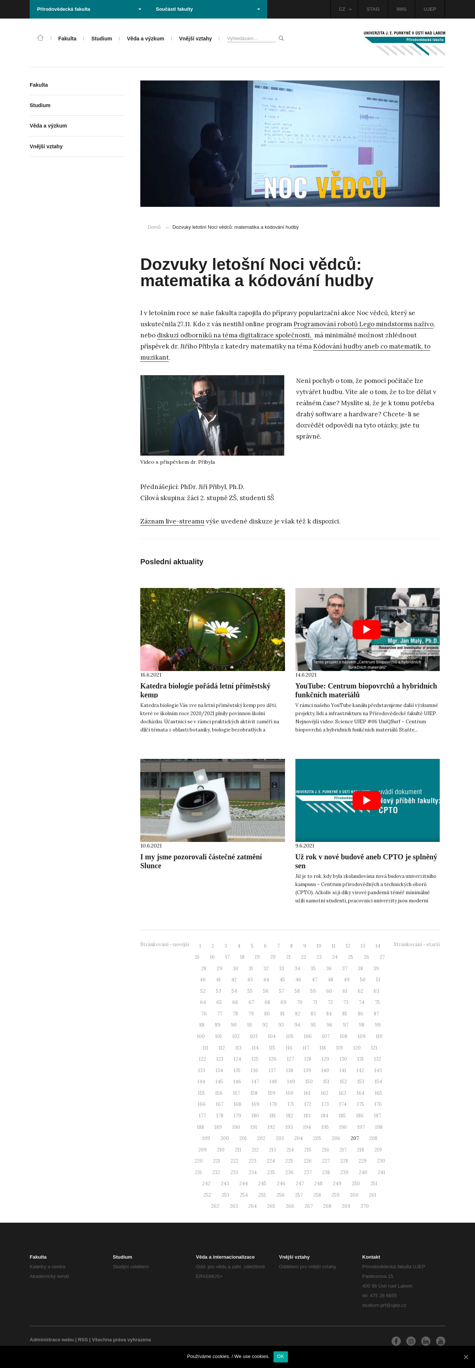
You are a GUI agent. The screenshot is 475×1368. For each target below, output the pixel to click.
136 (254, 1070)
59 (313, 991)
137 (272, 1070)
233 (234, 1172)
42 (234, 980)
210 (221, 1150)
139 (307, 1070)
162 (324, 1093)
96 (329, 1025)
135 (236, 1070)
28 (203, 968)
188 (200, 1127)
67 (251, 1002)
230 (381, 1161)
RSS (83, 1339)
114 (255, 1048)
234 (253, 1172)
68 (267, 1002)
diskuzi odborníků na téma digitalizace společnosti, (235, 335)
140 (325, 1070)
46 (298, 980)
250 (356, 1183)
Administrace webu (52, 1339)
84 (329, 1014)
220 (198, 1161)
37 (344, 968)
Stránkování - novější (164, 944)
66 (235, 1002)
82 (297, 1014)
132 (377, 1059)
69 (283, 1002)
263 (234, 1206)
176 (378, 1104)
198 (379, 1127)
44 (266, 980)
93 (281, 1025)
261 (372, 1195)
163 (342, 1093)
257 (299, 1195)
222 (234, 1161)
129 (325, 1059)
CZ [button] (345, 9)
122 (202, 1059)
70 (299, 1002)
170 (273, 1104)
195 (325, 1127)
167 (219, 1104)
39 (376, 968)
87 (376, 1014)
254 (244, 1195)
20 (273, 957)
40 (203, 980)
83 (313, 1014)
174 (343, 1104)
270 (365, 1206)
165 (378, 1093)
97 (345, 1025)
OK (280, 1356)
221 (216, 1161)
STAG (373, 9)
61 (345, 991)
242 (206, 1183)
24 (335, 957)
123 (219, 1059)
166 (202, 1104)
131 (360, 1059)
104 (272, 1036)
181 (272, 1116)
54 (234, 991)
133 (201, 1070)
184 (324, 1116)
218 (360, 1150)
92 (265, 1025)
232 (216, 1172)
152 (343, 1081)
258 (317, 1195)
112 (222, 1048)
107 (326, 1036)
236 (289, 1172)
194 (307, 1127)
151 (326, 1081)
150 (309, 1081)
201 (243, 1138)
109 (362, 1036)
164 (360, 1093)
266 (290, 1206)
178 (219, 1116)
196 (343, 1127)
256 (280, 1195)
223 (252, 1161)
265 (271, 1206)
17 (227, 957)
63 (376, 991)
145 (219, 1081)
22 (303, 957)
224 (271, 1161)
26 (366, 957)
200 (224, 1138)
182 (289, 1116)
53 (218, 991)
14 (378, 946)
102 (236, 1036)
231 (198, 1172)
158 (254, 1093)
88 (201, 1025)
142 (360, 1070)
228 (344, 1161)
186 (360, 1116)
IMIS (402, 9)
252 (207, 1195)
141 (343, 1070)
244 (243, 1183)
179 (237, 1116)
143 (378, 1070)
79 (251, 1014)
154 (378, 1081)
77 (219, 1014)
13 (363, 946)
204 (298, 1138)
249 (337, 1183)
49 (347, 980)
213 (272, 1150)
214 (290, 1150)
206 (336, 1138)
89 (217, 1025)
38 (360, 968)
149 (291, 1081)
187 (377, 1116)
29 (219, 968)
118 (323, 1048)
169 (255, 1104)
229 (362, 1161)
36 (329, 968)
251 (373, 1183)
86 (360, 1014)
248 (318, 1183)
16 (212, 957)
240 (363, 1172)
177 (202, 1116)
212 (255, 1150)
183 (307, 1116)
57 (281, 991)
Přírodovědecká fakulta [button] (89, 9)
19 (257, 957)
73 (345, 1002)
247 (300, 1183)
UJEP (430, 9)
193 (289, 1127)
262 (215, 1206)
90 (234, 1025)
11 (333, 946)
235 (271, 1172)
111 (205, 1048)
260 (354, 1195)
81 (282, 1014)
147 (255, 1081)
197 (361, 1127)
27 (382, 957)
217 (343, 1150)
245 (262, 1183)
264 (252, 1206)
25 (350, 957)
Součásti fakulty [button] (208, 9)
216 (325, 1150)
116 (289, 1048)
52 (203, 991)
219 (378, 1150)
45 (282, 980)
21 (288, 957)
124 (237, 1059)
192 (271, 1127)
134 (219, 1070)
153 (360, 1081)
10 (319, 946)
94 (297, 1025)
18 (242, 957)
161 (307, 1093)
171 (291, 1104)
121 (374, 1048)
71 (315, 1002)
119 (339, 1048)
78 (235, 1014)
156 (219, 1093)
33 (281, 968)
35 (313, 968)
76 (204, 1014)
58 (297, 991)
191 (253, 1127)
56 (266, 991)
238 (326, 1172)
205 (317, 1138)
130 (343, 1059)
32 (266, 968)
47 (314, 980)
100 (201, 1036)
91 (249, 1025)
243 (225, 1183)
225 (289, 1161)
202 (261, 1138)
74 (361, 1002)
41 (218, 980)
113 (238, 1048)
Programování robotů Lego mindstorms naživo (363, 324)
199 (206, 1138)
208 (373, 1138)
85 (344, 1014)
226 (308, 1161)
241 (381, 1172)
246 (281, 1183)
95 (313, 1025)
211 (238, 1150)
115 (272, 1048)
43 (250, 980)
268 (327, 1206)
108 (343, 1036)
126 (272, 1059)
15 (197, 957)
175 (360, 1104)
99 (378, 1025)
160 (290, 1093)
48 (330, 980)
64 (203, 1002)
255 (262, 1195)
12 (348, 946)
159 (271, 1093)
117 (306, 1048)
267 (309, 1206)
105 (290, 1036)
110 (379, 1036)
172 (307, 1104)
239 (344, 1172)
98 (361, 1025)
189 (218, 1127)
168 (237, 1104)
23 (319, 957)
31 (251, 968)
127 (290, 1059)
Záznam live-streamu (172, 521)
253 (225, 1195)
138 (289, 1070)
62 (360, 991)
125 (255, 1059)
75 (377, 1002)
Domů (154, 227)
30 (235, 968)
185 (342, 1116)
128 (307, 1059)
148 (273, 1081)
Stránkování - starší (417, 944)
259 (335, 1195)
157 (236, 1093)
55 (250, 991)
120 (357, 1048)
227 (326, 1161)
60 (329, 991)
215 (307, 1150)
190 (236, 1127)
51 (378, 980)
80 (267, 1014)
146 (237, 1081)
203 (280, 1138)
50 (363, 980)
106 (308, 1036)
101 (218, 1036)
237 (308, 1172)
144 (201, 1081)
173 (325, 1104)
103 (254, 1036)
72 (330, 1002)
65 (219, 1002)
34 (297, 968)
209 (202, 1150)
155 (201, 1093)
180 (255, 1116)
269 (346, 1206)
